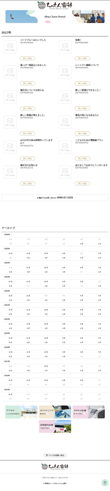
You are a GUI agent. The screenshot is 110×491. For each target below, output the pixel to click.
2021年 (7, 305)
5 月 (28, 258)
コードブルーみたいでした (33, 40)
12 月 (10, 253)
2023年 (7, 277)
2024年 (7, 263)
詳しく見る (27, 58)
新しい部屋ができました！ (88, 90)
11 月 (28, 253)
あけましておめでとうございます (91, 165)
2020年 (7, 319)
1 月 (99, 244)
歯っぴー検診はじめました (33, 65)
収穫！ (78, 40)
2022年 (7, 291)
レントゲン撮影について (87, 65)
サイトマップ (63, 478)
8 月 (81, 267)
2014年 (7, 390)
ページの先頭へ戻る (56, 455)
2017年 (7, 361)
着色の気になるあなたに (87, 115)
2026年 (7, 234)
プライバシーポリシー (49, 478)
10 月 (46, 253)
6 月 (10, 272)
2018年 (7, 347)
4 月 (46, 258)
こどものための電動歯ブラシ (89, 140)
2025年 (7, 249)
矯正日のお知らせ (28, 165)
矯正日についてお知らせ (32, 90)
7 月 (99, 253)
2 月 (81, 244)
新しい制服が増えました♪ (32, 115)
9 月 (64, 253)
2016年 (7, 375)
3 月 (64, 258)
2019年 (7, 333)
